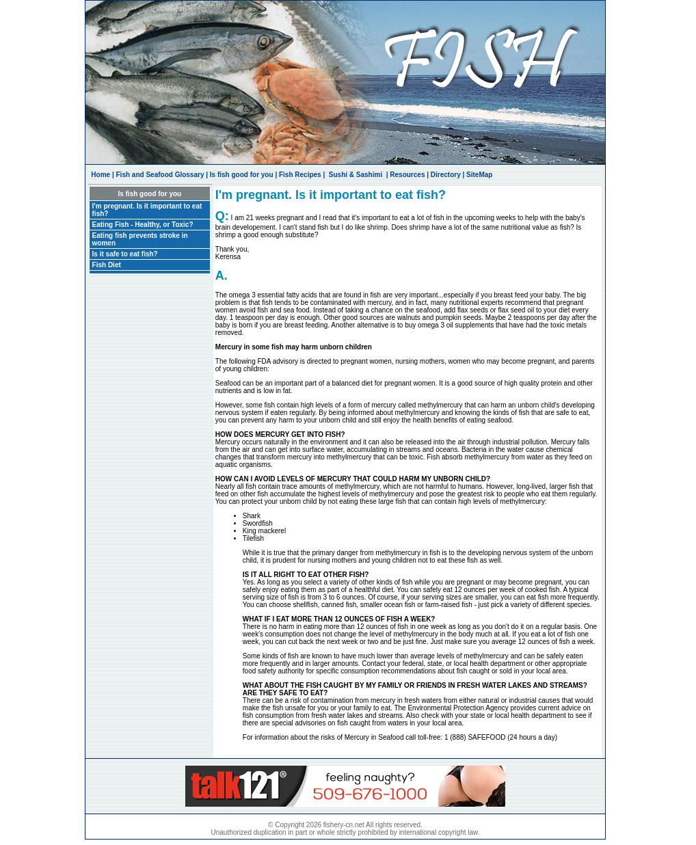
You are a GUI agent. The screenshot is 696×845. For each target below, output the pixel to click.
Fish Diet (106, 265)
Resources (407, 174)
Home (100, 174)
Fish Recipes (300, 174)
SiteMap (479, 174)
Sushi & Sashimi (355, 174)
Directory (446, 174)
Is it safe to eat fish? (125, 254)
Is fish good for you (241, 174)
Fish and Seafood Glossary (160, 174)
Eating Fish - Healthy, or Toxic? (142, 224)
